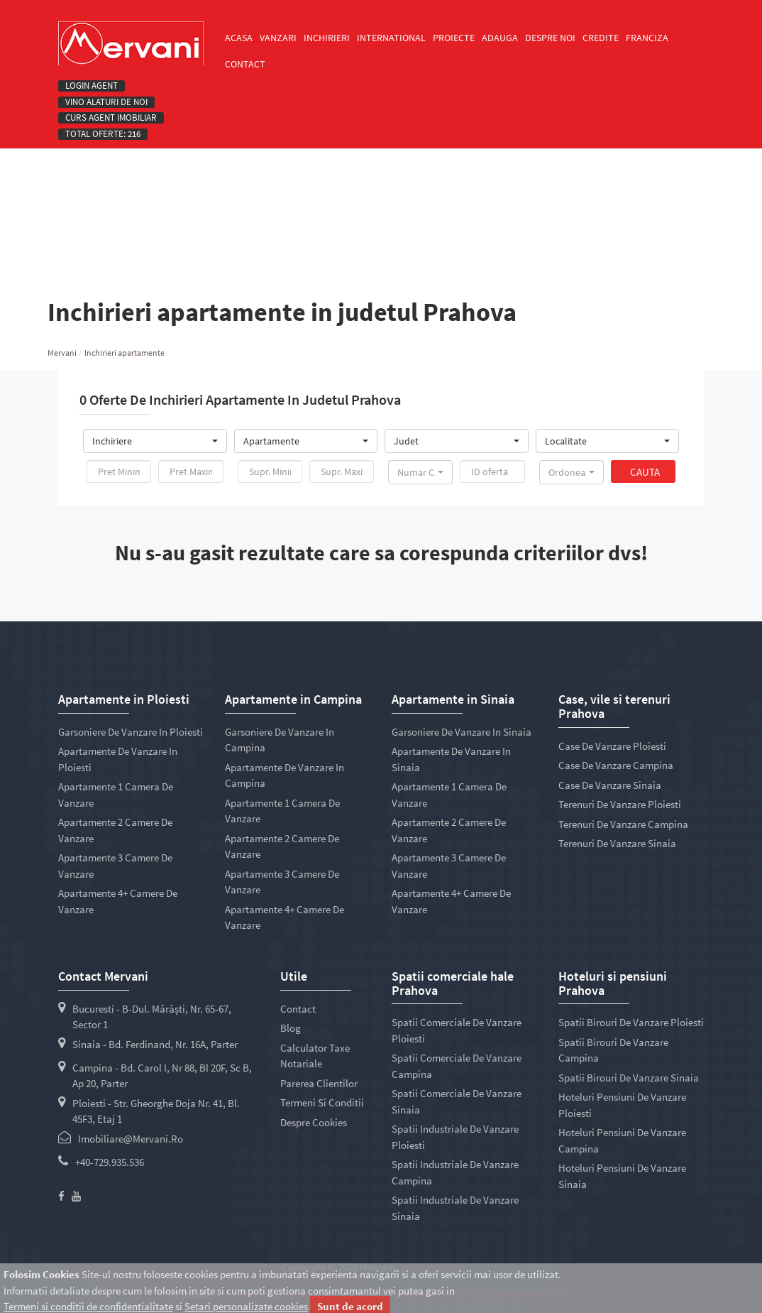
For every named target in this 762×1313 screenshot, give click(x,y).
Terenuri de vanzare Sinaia (617, 843)
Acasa (239, 37)
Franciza (647, 37)
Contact (245, 64)
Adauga (500, 37)
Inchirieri (327, 37)
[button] (155, 441)
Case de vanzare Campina (615, 765)
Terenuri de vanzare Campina (623, 824)
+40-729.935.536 (109, 1162)
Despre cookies (313, 1122)
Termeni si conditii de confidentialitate (88, 1306)
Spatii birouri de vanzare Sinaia (628, 1077)
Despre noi (550, 37)
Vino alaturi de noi (106, 102)
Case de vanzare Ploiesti (612, 746)
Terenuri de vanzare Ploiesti (619, 804)
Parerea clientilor (319, 1083)
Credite (600, 37)
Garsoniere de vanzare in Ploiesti (130, 732)
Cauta (645, 472)
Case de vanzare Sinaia (609, 785)
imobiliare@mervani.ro (130, 1138)
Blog (290, 1028)
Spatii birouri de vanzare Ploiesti (631, 1022)
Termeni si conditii (322, 1102)
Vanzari (278, 37)
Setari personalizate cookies (246, 1306)
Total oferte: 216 (102, 134)
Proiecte (454, 37)
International (391, 37)
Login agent (91, 86)
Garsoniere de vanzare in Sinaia (461, 732)
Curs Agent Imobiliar (111, 118)
